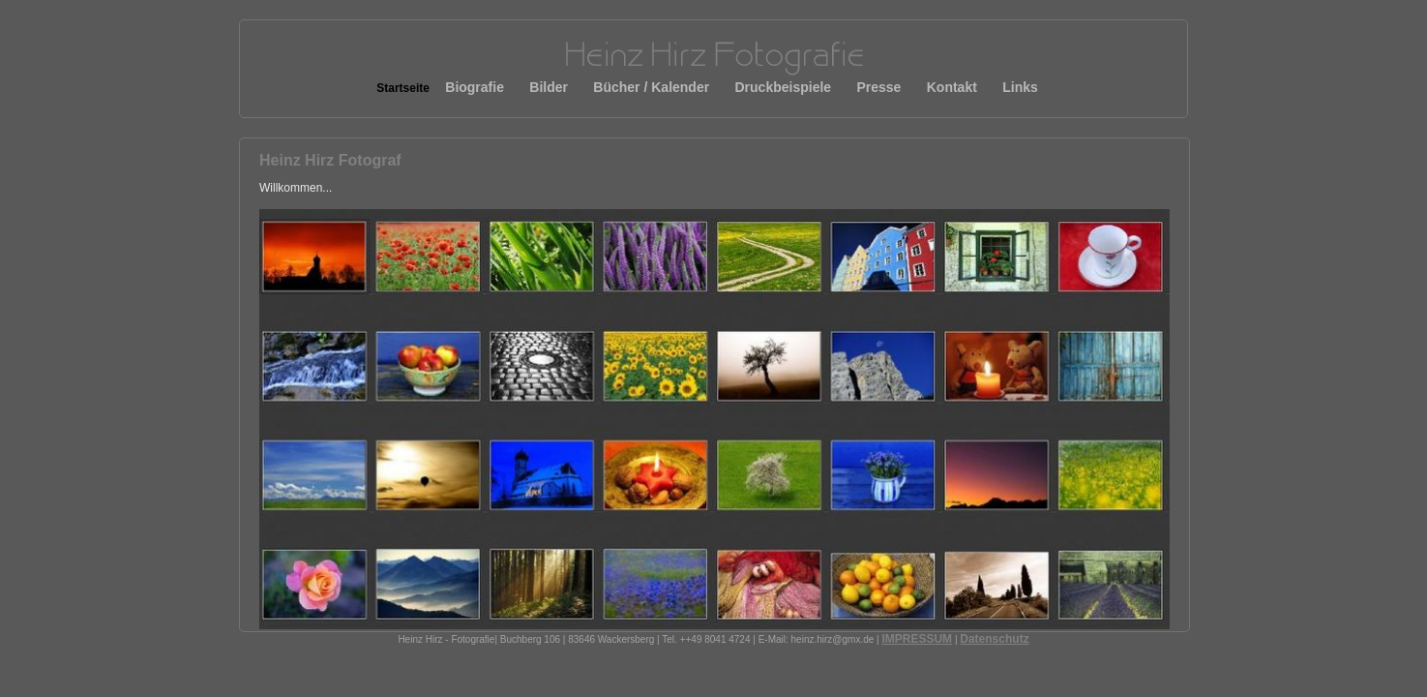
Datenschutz (994, 639)
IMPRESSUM (916, 639)
